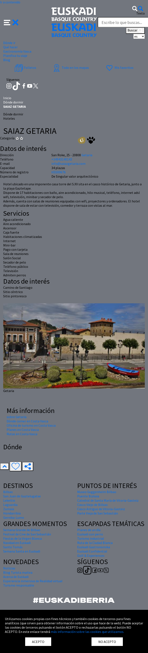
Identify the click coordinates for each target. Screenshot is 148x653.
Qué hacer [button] (10, 47)
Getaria (86, 155)
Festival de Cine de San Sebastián (27, 534)
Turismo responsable (18, 585)
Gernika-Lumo (13, 517)
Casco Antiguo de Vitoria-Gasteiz (101, 509)
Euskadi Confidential (92, 551)
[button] (11, 22)
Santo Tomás (13, 547)
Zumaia (8, 509)
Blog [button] (6, 60)
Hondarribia (12, 513)
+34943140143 (61, 159)
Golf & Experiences (90, 555)
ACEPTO (38, 642)
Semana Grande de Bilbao (21, 530)
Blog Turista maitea (17, 572)
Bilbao (8, 492)
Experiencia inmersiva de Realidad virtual (32, 581)
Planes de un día (88, 530)
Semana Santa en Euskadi (21, 551)
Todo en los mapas (70, 67)
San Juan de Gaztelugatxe (22, 496)
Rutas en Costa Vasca (22, 434)
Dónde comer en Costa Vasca (27, 421)
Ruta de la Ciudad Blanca (95, 543)
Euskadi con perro (90, 534)
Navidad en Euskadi (17, 543)
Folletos (25, 67)
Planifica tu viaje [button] (15, 55)
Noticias (9, 568)
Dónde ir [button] (9, 43)
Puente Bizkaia (88, 496)
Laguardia (10, 505)
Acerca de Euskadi (16, 577)
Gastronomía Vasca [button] (17, 51)
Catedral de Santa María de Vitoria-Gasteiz (108, 500)
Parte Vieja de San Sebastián (97, 513)
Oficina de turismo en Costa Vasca (31, 425)
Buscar (135, 30)
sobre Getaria (16, 417)
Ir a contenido (10, 2)
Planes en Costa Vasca (23, 429)
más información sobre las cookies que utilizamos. (87, 631)
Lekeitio (9, 500)
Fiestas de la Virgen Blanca (22, 538)
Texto (140, 13)
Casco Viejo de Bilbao (92, 505)
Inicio (7, 98)
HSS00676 (58, 172)
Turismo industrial (90, 538)
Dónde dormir (13, 102)
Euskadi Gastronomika (93, 547)
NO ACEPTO (107, 642)
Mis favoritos (119, 67)
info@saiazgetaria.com (68, 163)
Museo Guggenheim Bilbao (96, 492)
